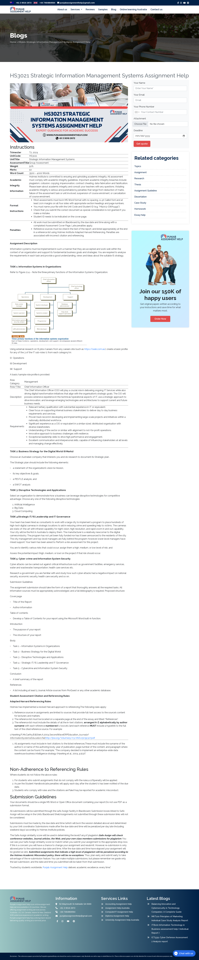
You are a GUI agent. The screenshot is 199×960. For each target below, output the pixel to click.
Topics (137, 166)
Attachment (140, 118)
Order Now (160, 319)
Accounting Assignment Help (118, 904)
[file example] (160, 124)
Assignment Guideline (145, 190)
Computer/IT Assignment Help (119, 912)
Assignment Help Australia (117, 908)
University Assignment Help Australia (122, 920)
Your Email (139, 94)
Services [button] (75, 9)
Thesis (137, 184)
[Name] (160, 112)
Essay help (140, 215)
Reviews (90, 9)
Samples (103, 9)
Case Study (140, 202)
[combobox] (137, 112)
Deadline (138, 130)
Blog (113, 9)
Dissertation (140, 196)
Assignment (140, 172)
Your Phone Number (144, 106)
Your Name (139, 83)
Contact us (156, 9)
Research (139, 178)
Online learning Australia (133, 9)
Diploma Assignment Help (117, 916)
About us (62, 9)
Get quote (142, 143)
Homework (140, 209)
